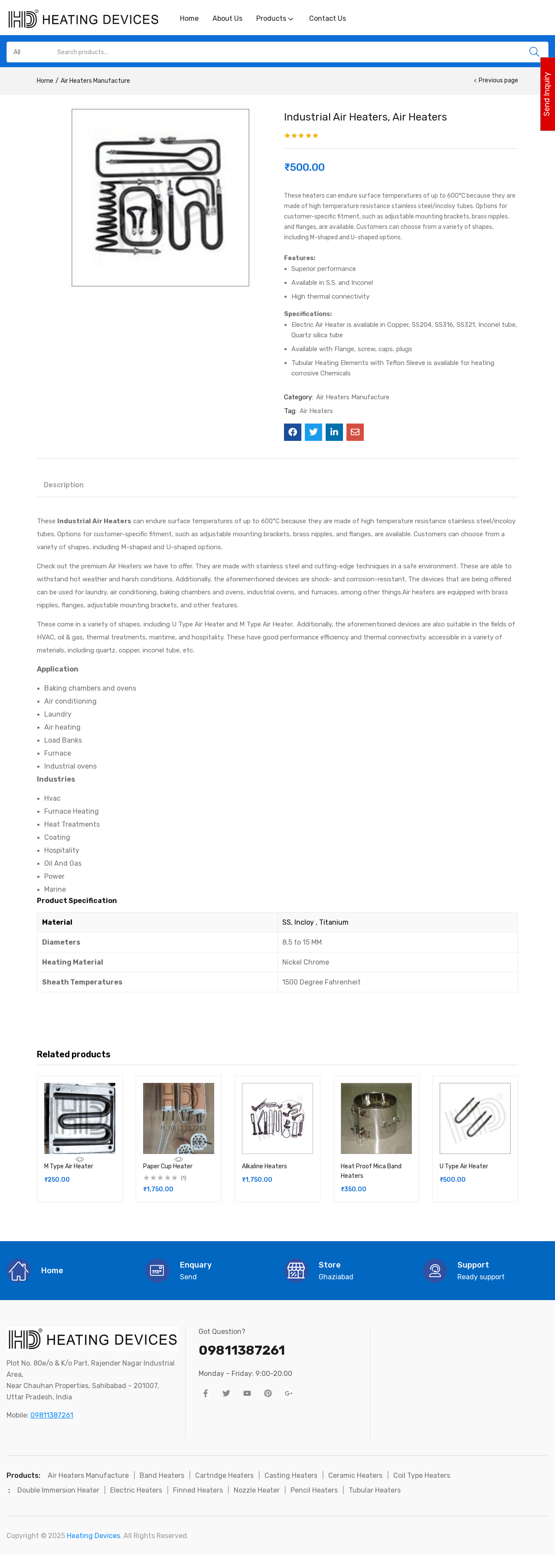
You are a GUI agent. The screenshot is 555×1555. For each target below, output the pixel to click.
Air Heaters (316, 411)
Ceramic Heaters (355, 1475)
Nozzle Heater (257, 1490)
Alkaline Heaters (264, 1166)
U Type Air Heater (464, 1166)
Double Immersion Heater (58, 1490)
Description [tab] (64, 485)
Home (189, 18)
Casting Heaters (290, 1475)
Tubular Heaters (375, 1490)
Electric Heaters (136, 1490)
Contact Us (327, 18)
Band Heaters (162, 1475)
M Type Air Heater (68, 1166)
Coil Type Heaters (421, 1475)
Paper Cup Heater (168, 1166)
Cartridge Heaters (224, 1475)
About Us (227, 18)
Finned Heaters (198, 1490)
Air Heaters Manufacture (95, 81)
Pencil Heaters (314, 1490)
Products (275, 18)
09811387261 (51, 1415)
